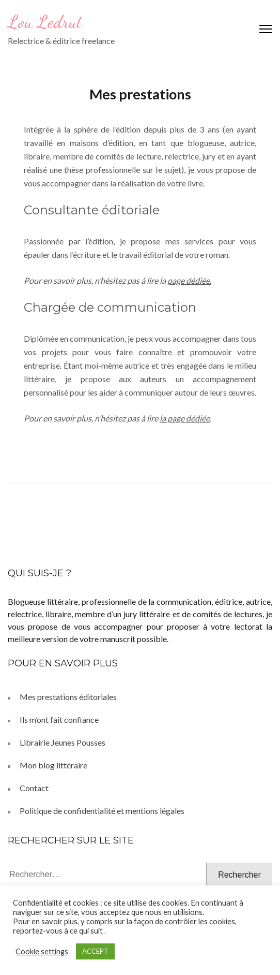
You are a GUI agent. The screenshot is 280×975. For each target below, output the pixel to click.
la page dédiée (185, 418)
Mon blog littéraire (53, 765)
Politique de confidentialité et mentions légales (102, 811)
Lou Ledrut (45, 22)
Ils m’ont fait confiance (59, 719)
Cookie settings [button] (41, 951)
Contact (34, 788)
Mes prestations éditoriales (68, 697)
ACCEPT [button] (95, 951)
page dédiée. (189, 280)
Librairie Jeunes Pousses (62, 742)
